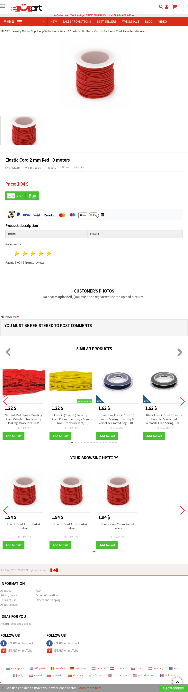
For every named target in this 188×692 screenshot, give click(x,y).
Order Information (47, 595)
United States (143, 675)
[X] (2, 688)
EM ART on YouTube (16, 651)
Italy (18, 675)
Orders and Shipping (48, 600)
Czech (137, 668)
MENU (12, 21)
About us (5, 590)
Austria (98, 668)
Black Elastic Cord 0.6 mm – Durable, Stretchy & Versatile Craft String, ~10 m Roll (164, 419)
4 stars (41, 253)
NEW (53, 21)
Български (15, 668)
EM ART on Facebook (17, 643)
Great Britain (118, 675)
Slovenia (75, 675)
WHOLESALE (130, 21)
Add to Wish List (73, 167)
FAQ (38, 590)
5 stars (49, 253)
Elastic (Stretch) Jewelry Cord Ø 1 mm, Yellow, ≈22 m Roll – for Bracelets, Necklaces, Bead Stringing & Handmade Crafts (70, 419)
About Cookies (9, 605)
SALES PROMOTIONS (77, 21)
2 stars (25, 253)
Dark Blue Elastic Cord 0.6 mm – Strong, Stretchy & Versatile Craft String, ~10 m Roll (117, 419)
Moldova (167, 675)
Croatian (117, 668)
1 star (17, 253)
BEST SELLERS (106, 21)
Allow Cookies (173, 688)
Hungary (155, 668)
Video (162, 21)
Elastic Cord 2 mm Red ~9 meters (23, 526)
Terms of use (8, 600)
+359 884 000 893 (121, 15)
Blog (149, 21)
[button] (72, 442)
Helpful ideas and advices (15, 623)
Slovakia (54, 675)
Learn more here (89, 688)
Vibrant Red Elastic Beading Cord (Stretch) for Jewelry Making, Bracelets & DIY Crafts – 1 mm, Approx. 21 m (23, 419)
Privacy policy (8, 595)
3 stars (33, 253)
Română (57, 668)
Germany (78, 668)
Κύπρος (95, 675)
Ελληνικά (37, 668)
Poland (35, 675)
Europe (175, 668)
